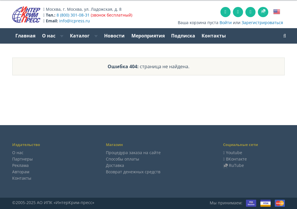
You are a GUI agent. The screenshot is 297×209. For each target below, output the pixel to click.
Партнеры (22, 159)
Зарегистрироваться (262, 22)
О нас (53, 36)
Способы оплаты (122, 159)
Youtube (234, 152)
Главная (25, 36)
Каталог (84, 36)
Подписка (183, 36)
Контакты (214, 36)
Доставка (115, 165)
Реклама (20, 165)
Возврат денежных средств (133, 171)
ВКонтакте (236, 159)
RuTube (236, 165)
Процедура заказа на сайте (133, 152)
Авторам (20, 171)
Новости (114, 36)
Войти (226, 22)
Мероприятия (148, 36)
